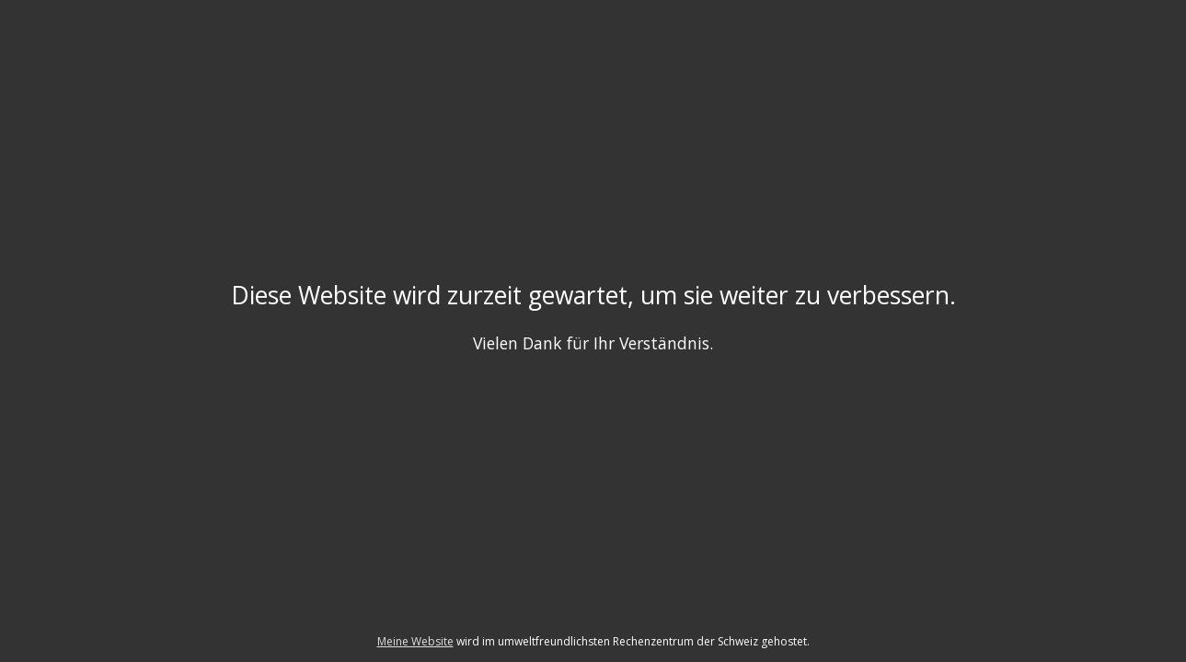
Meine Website (415, 641)
